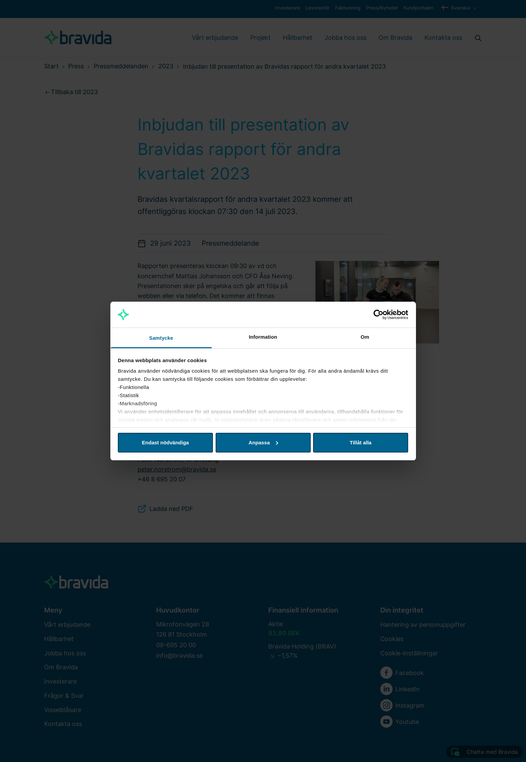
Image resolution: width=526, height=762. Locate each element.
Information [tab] (263, 337)
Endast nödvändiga (165, 442)
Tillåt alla (360, 442)
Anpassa (263, 442)
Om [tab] (365, 337)
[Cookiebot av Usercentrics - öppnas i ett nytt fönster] (378, 314)
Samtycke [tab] (161, 338)
